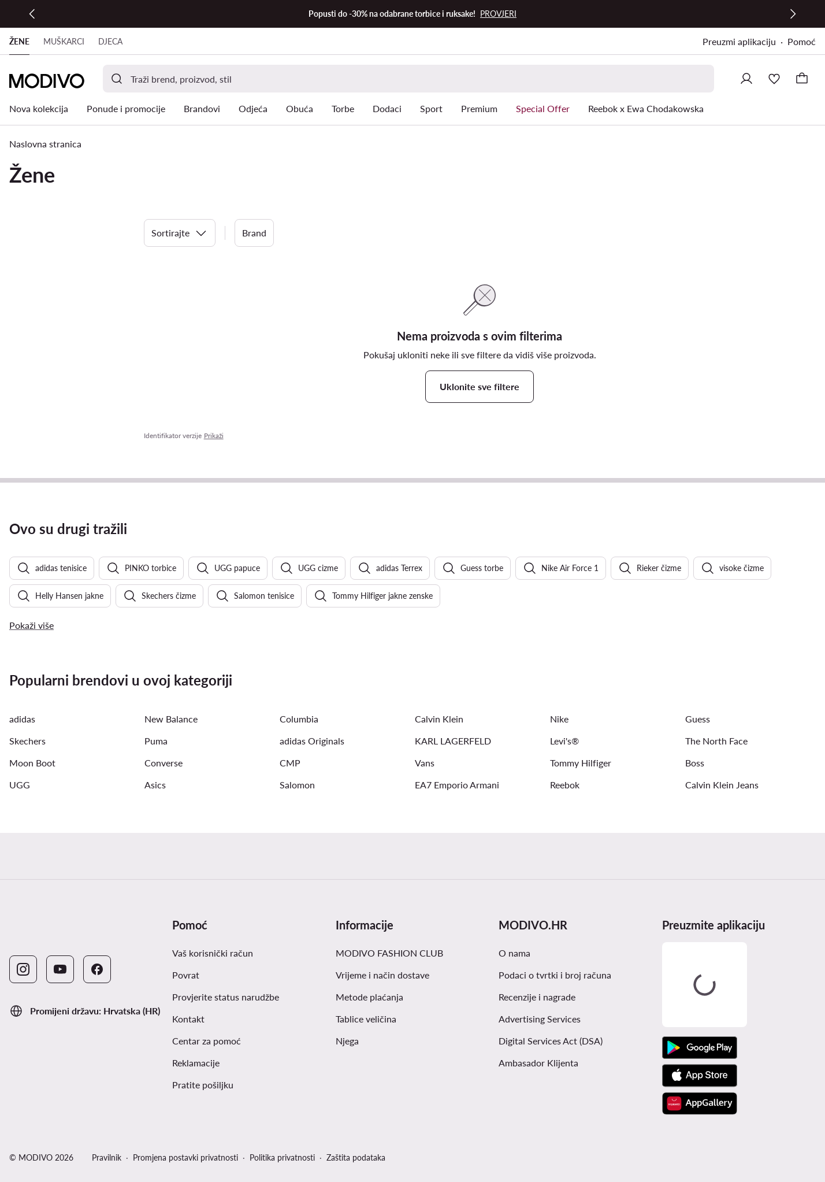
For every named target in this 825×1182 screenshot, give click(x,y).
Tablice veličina (366, 1018)
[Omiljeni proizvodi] (774, 78)
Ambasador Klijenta (538, 1062)
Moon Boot (32, 762)
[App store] (699, 1075)
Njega (347, 1040)
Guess (697, 718)
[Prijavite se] (746, 78)
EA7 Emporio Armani (457, 784)
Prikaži (214, 435)
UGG (19, 784)
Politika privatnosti (282, 1157)
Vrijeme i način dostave (382, 974)
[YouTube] (60, 969)
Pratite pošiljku (202, 1084)
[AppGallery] (699, 1103)
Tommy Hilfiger (580, 762)
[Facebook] (97, 969)
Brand (254, 232)
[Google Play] (699, 1047)
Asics (155, 784)
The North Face (716, 740)
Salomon (297, 784)
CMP (290, 762)
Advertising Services (540, 1018)
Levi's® (564, 740)
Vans (424, 762)
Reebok (564, 784)
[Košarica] (802, 78)
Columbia (299, 718)
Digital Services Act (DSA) (551, 1040)
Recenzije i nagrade (537, 996)
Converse (163, 762)
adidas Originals (312, 740)
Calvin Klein (439, 718)
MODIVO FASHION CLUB (389, 952)
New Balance (171, 718)
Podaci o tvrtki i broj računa (555, 974)
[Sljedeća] (793, 14)
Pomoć (801, 41)
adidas (22, 718)
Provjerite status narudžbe (225, 996)
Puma (156, 740)
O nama (514, 952)
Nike (559, 718)
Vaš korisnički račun (212, 952)
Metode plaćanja (369, 996)
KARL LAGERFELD (453, 740)
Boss (694, 762)
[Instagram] (23, 969)
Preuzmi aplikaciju (739, 41)
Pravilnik (106, 1157)
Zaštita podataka (355, 1157)
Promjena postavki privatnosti (185, 1157)
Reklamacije (196, 1062)
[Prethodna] (32, 14)
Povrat (185, 974)
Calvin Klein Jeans (722, 784)
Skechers (27, 740)
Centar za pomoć (206, 1040)
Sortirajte (179, 233)
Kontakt (188, 1018)
